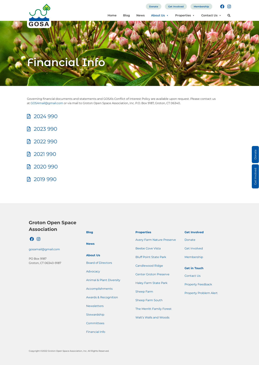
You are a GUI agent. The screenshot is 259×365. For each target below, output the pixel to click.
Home (112, 15)
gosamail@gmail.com (44, 249)
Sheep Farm (144, 291)
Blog (126, 15)
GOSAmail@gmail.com (47, 103)
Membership (201, 6)
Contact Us (211, 15)
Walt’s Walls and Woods (152, 317)
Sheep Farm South (149, 300)
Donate (153, 6)
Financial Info (95, 332)
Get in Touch (194, 268)
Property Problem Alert (201, 293)
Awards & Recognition (102, 297)
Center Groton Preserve (152, 274)
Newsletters (95, 306)
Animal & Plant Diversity (103, 280)
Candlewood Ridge (149, 265)
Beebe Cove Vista (148, 248)
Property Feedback (198, 284)
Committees (95, 323)
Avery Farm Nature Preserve (155, 239)
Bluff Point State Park (150, 257)
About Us (160, 15)
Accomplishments (99, 288)
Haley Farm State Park (151, 283)
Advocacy (93, 271)
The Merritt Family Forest (153, 309)
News (140, 15)
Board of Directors (99, 262)
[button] (229, 16)
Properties (185, 15)
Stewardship (95, 314)
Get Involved (176, 6)
